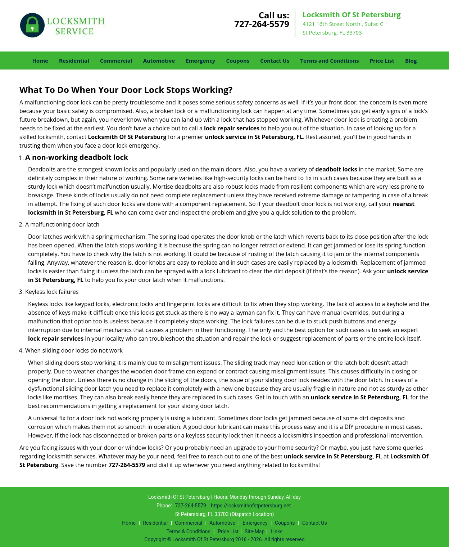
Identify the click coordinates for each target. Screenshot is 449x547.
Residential (74, 60)
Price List (382, 60)
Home (40, 60)
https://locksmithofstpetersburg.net (251, 505)
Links (276, 531)
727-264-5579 (261, 24)
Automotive (159, 60)
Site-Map (254, 531)
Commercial (116, 60)
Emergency (200, 60)
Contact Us (274, 60)
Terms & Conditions (188, 531)
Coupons (237, 60)
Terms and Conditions (329, 60)
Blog (411, 60)
